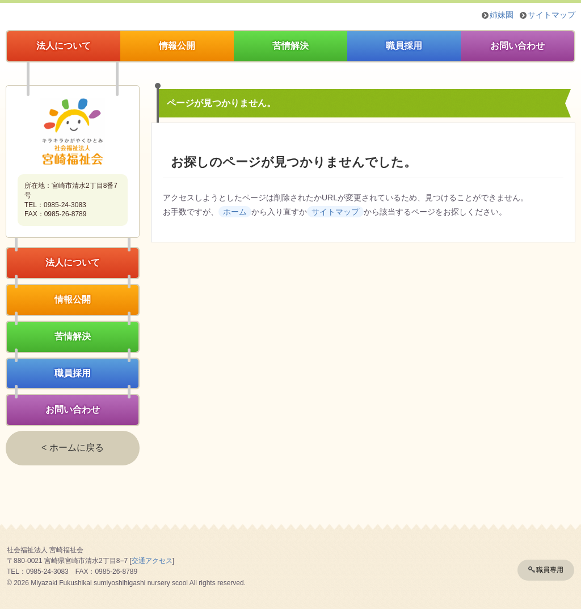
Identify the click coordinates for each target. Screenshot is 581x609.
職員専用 (549, 570)
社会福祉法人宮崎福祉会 (73, 131)
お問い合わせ (517, 46)
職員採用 (404, 46)
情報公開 (177, 46)
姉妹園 (501, 14)
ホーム (235, 211)
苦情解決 (290, 46)
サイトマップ (551, 14)
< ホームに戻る (72, 447)
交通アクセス (152, 561)
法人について (63, 46)
